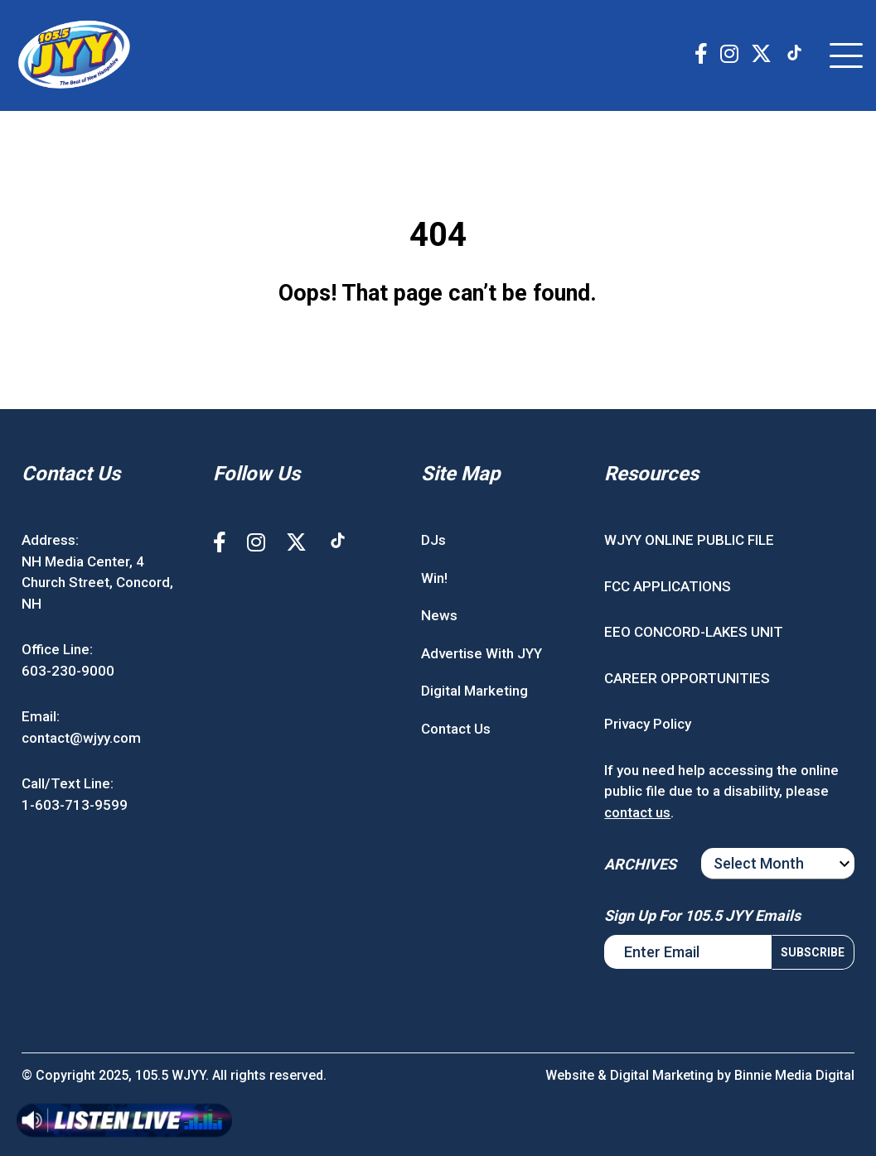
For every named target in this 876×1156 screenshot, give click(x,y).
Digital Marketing (474, 690)
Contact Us (456, 728)
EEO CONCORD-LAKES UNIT (693, 632)
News (439, 615)
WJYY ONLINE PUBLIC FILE (689, 540)
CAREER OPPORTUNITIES (687, 678)
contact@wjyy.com (81, 738)
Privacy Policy (647, 723)
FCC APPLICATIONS (667, 586)
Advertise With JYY (481, 653)
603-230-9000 (68, 670)
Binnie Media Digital (794, 1075)
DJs (433, 540)
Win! (434, 578)
